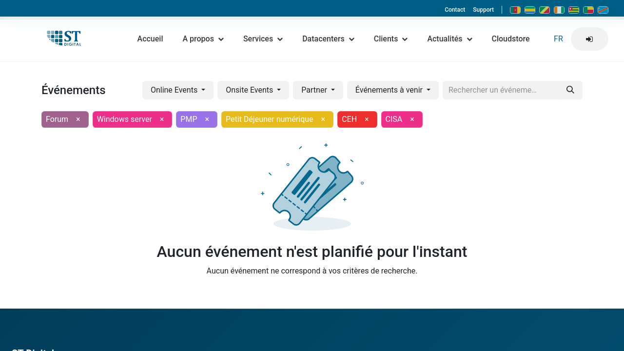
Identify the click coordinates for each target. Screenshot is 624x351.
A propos (202, 41)
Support (483, 9)
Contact (455, 9)
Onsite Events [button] (250, 90)
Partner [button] (315, 90)
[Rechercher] (570, 90)
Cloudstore (511, 41)
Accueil (150, 41)
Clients (391, 41)
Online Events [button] (175, 90)
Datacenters (328, 41)
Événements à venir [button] (390, 90)
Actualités (449, 41)
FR (558, 41)
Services (263, 41)
